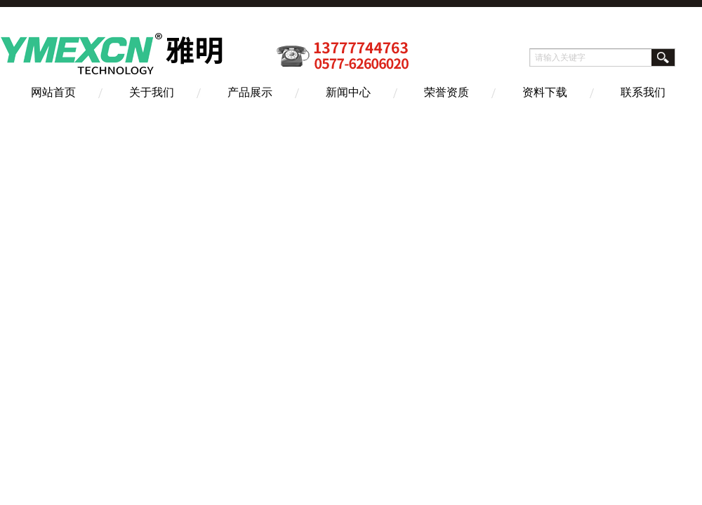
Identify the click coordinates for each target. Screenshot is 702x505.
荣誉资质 (446, 92)
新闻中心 (348, 92)
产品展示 (249, 92)
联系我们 (643, 92)
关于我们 (151, 92)
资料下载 (544, 92)
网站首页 (53, 92)
